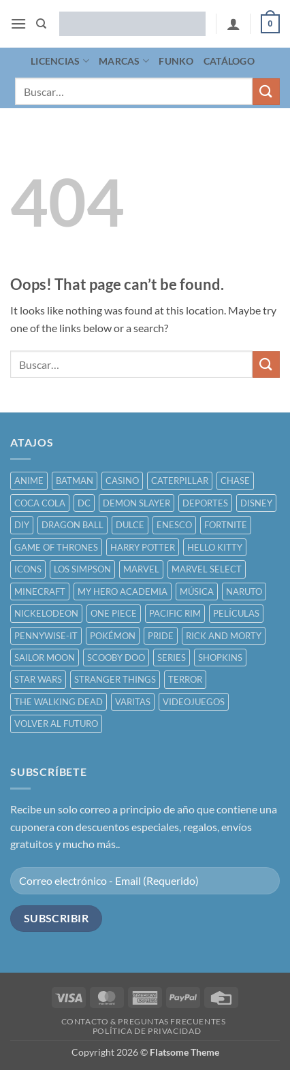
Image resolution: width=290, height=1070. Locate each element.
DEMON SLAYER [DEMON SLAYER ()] (136, 503)
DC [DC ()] (84, 503)
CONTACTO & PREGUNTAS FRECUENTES (143, 1021)
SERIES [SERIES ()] (171, 657)
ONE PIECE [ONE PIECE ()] (114, 613)
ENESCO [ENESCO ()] (174, 524)
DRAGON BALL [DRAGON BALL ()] (72, 524)
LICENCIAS (60, 60)
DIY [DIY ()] (21, 524)
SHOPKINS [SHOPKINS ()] (220, 657)
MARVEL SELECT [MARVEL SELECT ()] (207, 569)
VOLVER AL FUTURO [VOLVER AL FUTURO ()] (56, 723)
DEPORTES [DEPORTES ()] (205, 503)
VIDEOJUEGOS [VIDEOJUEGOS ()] (194, 701)
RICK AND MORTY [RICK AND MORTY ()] (223, 635)
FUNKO (176, 61)
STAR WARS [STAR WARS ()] (38, 679)
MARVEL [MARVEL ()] (141, 569)
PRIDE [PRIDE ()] (161, 635)
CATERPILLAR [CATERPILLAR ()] (179, 480)
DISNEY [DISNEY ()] (256, 503)
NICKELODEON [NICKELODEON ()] (46, 613)
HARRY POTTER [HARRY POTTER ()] (142, 547)
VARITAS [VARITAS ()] (132, 701)
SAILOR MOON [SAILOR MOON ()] (44, 657)
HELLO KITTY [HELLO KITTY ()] (214, 547)
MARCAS (124, 60)
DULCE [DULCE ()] (130, 524)
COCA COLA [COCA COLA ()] (39, 503)
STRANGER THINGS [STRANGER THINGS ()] (115, 679)
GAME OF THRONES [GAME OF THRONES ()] (56, 547)
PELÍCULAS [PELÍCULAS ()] (236, 613)
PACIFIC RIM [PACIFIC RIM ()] (175, 613)
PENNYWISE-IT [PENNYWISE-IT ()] (46, 635)
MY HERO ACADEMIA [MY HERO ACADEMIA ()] (122, 591)
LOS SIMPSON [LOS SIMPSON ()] (82, 569)
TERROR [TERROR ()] (185, 679)
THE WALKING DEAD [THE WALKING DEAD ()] (58, 701)
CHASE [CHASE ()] (235, 480)
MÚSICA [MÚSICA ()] (197, 591)
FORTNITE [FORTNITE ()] (225, 524)
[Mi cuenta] (233, 24)
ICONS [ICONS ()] (28, 569)
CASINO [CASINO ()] (122, 480)
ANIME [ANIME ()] (29, 480)
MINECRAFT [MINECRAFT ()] (39, 591)
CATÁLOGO (229, 61)
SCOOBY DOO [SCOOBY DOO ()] (116, 657)
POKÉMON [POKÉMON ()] (112, 635)
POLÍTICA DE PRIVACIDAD (147, 1031)
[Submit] (266, 91)
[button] (18, 23)
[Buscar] (41, 24)
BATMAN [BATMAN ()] (74, 480)
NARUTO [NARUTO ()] (244, 591)
